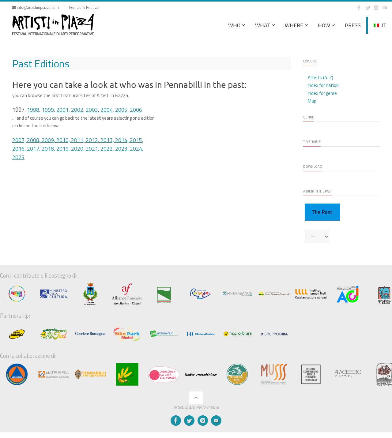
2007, (19, 140)
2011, (78, 140)
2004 (106, 109)
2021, (93, 148)
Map (312, 100)
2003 (92, 109)
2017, (34, 148)
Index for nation (323, 85)
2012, (93, 140)
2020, (78, 148)
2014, (122, 140)
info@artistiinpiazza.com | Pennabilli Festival (55, 7)
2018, (49, 148)
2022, (107, 148)
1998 (33, 109)
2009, (49, 140)
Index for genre (322, 93)
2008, (34, 140)
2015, (136, 140)
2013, (107, 140)
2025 (18, 156)
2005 (121, 109)
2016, (19, 148)
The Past (322, 212)
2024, (136, 148)
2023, (122, 148)
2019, (63, 148)
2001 (62, 109)
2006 (136, 109)
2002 (77, 109)
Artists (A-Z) (320, 77)
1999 (48, 109)
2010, (63, 140)
